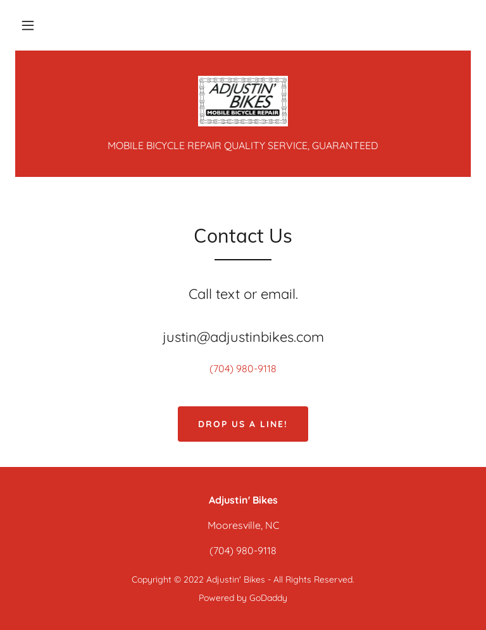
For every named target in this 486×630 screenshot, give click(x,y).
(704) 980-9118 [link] (243, 368)
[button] (27, 25)
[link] (243, 101)
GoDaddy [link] (268, 597)
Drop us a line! (243, 424)
